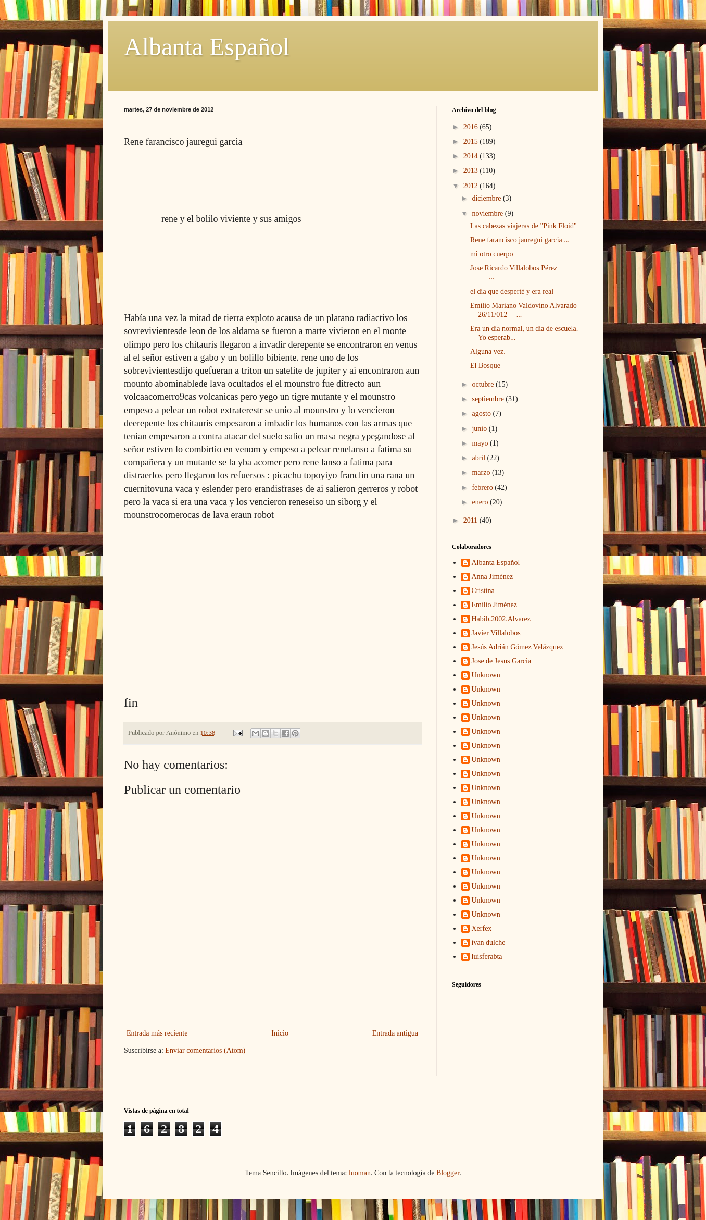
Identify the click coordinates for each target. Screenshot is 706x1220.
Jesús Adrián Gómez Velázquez (517, 647)
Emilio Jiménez (494, 605)
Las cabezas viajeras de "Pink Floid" (523, 226)
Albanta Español (207, 46)
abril (479, 458)
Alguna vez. (488, 351)
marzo (481, 472)
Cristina (483, 591)
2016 (471, 127)
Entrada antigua (395, 1033)
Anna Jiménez (492, 577)
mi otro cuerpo (491, 254)
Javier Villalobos (496, 633)
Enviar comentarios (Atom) (205, 1050)
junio (480, 429)
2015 (471, 141)
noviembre (488, 213)
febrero (483, 487)
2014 (471, 156)
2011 (471, 520)
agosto (482, 413)
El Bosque (485, 365)
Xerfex (482, 928)
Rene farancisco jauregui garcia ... (520, 240)
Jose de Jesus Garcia (502, 661)
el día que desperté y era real (511, 291)
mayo (481, 443)
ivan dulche (489, 942)
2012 (471, 186)
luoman (360, 1173)
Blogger (447, 1173)
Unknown (486, 675)
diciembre (487, 198)
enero (481, 502)
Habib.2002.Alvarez (501, 619)
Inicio (279, 1033)
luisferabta (487, 956)
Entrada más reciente (157, 1033)
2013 (471, 171)
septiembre (489, 399)
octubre (483, 384)
